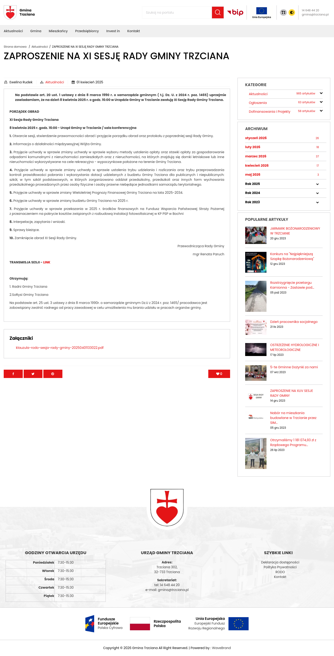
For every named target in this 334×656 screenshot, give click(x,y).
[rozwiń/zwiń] (321, 92)
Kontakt (280, 577)
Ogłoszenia (282, 102)
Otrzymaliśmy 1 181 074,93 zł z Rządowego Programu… (293, 442)
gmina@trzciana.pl (315, 14)
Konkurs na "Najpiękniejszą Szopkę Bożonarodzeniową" (292, 256)
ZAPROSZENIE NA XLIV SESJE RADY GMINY (291, 393)
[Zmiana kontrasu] (292, 12)
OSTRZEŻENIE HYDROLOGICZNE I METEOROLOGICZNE (294, 347)
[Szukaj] (218, 12)
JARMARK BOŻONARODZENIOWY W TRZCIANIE (295, 231)
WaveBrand (221, 648)
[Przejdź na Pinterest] (52, 383)
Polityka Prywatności (280, 567)
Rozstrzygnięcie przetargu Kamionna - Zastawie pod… (292, 285)
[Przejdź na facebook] (13, 383)
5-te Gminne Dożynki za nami (294, 367)
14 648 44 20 (310, 10)
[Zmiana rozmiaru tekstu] (283, 12)
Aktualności (54, 82)
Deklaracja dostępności (280, 562)
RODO (280, 572)
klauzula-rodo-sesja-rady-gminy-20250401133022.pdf (60, 357)
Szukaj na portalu (151, 9)
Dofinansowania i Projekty (282, 111)
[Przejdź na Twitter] (33, 383)
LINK (46, 272)
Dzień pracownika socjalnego (294, 321)
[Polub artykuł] (219, 383)
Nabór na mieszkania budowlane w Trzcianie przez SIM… (293, 418)
